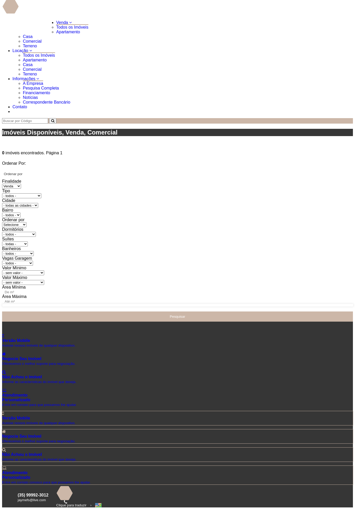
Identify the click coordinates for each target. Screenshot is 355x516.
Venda (64, 22)
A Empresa (33, 83)
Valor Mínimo (14, 268)
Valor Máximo (14, 277)
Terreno (30, 46)
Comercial (32, 41)
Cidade (8, 200)
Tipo (6, 191)
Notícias (30, 97)
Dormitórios (12, 229)
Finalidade (11, 181)
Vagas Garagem (17, 258)
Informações (25, 79)
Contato (19, 107)
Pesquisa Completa (41, 88)
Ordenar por (13, 220)
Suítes (8, 239)
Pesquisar (177, 316)
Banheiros (11, 248)
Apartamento (68, 32)
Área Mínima (14, 287)
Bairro (7, 210)
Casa (27, 36)
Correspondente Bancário (46, 102)
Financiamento (36, 93)
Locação (22, 50)
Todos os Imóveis (72, 27)
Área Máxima (14, 296)
